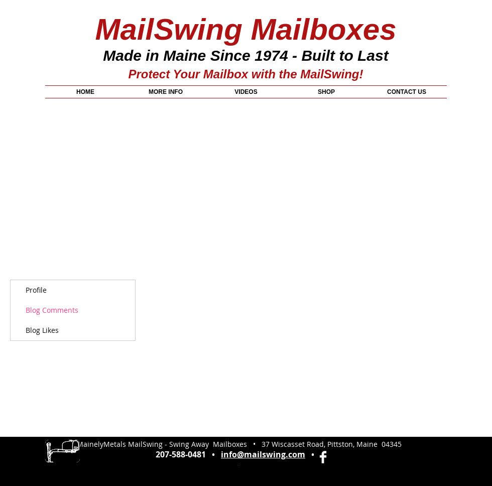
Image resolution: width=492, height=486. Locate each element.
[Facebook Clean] (323, 457)
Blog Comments (52, 310)
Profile (36, 290)
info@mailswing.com (263, 454)
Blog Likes (42, 330)
